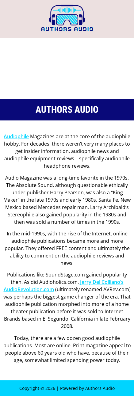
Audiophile (16, 136)
